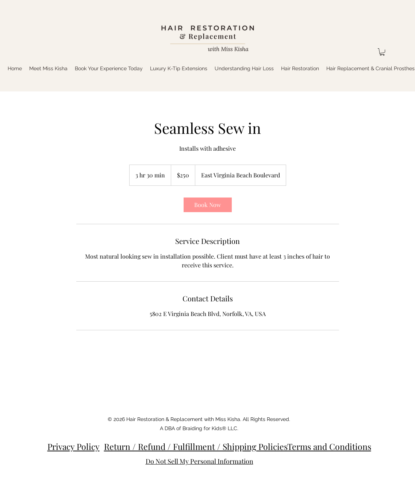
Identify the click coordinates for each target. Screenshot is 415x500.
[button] (382, 52)
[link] (208, 205)
